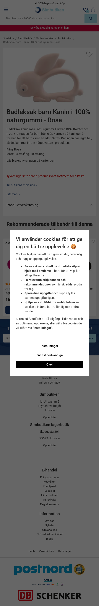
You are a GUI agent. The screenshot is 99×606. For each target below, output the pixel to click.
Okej (49, 364)
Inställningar (49, 346)
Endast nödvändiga (49, 355)
